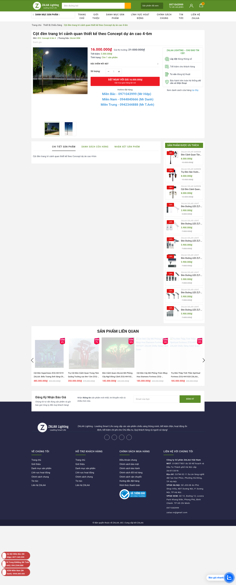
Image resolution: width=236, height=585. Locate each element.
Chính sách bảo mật (129, 464)
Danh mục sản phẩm (115, 16)
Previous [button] (32, 360)
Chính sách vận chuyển (131, 477)
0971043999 (173, 508)
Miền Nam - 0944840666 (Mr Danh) (127, 99)
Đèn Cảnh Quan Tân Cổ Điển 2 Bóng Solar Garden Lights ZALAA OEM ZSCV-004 (191, 154)
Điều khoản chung (128, 460)
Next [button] (204, 360)
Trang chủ (82, 16)
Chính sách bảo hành (130, 468)
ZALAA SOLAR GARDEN (191, 152)
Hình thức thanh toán (130, 485)
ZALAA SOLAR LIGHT (190, 203)
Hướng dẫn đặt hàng (129, 481)
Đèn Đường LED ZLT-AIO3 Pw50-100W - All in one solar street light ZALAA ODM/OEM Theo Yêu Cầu (191, 241)
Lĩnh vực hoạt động (140, 16)
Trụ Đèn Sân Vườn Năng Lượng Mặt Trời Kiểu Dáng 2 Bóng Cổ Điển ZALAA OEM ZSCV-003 (191, 172)
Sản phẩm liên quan (118, 331)
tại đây (195, 90)
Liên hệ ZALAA (195, 16)
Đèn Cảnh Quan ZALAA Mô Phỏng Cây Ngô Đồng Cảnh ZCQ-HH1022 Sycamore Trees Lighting (117, 376)
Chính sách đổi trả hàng (131, 472)
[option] (60, 70)
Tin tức (181, 16)
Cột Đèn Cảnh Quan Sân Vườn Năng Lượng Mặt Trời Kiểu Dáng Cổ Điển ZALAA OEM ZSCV (191, 189)
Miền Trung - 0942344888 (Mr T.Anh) (127, 104)
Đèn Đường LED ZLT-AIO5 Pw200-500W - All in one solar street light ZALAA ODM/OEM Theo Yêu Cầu (191, 275)
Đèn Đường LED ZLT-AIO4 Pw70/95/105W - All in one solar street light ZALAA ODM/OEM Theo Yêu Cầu (191, 258)
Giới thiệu (95, 16)
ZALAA (140, 523)
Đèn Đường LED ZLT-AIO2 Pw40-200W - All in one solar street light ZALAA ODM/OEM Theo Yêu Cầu (191, 223)
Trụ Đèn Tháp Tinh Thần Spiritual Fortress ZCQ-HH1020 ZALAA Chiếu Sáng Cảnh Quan (185, 376)
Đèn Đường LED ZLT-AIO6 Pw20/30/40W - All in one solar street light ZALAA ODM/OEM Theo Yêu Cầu (191, 292)
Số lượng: (95, 71)
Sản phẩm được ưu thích (183, 145)
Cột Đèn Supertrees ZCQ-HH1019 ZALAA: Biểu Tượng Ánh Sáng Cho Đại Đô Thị (49, 376)
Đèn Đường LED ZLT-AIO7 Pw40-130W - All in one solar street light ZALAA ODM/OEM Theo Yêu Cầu (191, 310)
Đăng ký (190, 399)
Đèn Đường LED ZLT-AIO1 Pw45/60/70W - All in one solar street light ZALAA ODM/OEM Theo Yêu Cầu (191, 206)
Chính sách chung (164, 16)
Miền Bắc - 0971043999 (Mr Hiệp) (126, 94)
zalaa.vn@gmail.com (177, 512)
